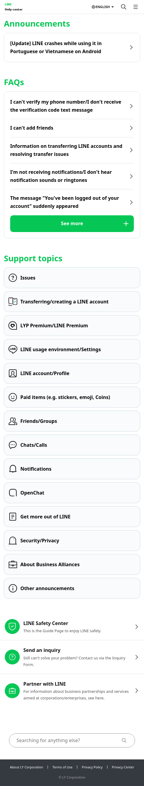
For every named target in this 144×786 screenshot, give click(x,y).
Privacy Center (123, 767)
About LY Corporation (26, 767)
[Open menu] (136, 7)
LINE (8, 4)
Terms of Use (62, 767)
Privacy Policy (92, 767)
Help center (13, 9)
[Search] (124, 7)
